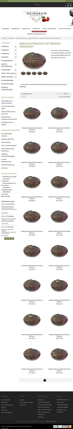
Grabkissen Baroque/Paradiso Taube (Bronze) (32, 266)
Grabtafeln (36, 28)
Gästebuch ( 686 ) (7, 201)
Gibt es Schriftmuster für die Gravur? (8, 113)
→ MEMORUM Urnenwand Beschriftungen (5, 194)
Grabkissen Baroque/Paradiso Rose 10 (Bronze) (59, 369)
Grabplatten (26, 28)
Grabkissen (5, 28)
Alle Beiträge (9, 239)
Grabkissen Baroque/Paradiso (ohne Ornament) (31, 128)
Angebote (22, 400)
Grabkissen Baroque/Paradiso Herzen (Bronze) (59, 197)
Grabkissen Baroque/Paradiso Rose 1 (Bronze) (59, 266)
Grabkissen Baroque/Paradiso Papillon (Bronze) (59, 232)
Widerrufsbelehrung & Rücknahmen (7, 150)
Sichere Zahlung (6, 142)
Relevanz (66, 94)
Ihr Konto (4, 396)
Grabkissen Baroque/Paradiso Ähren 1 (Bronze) (59, 128)
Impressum (4, 168)
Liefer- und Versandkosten (9, 145)
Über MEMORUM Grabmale (6, 135)
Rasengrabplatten (7, 60)
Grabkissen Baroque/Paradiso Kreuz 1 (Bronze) (32, 232)
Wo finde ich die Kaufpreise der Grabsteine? (9, 118)
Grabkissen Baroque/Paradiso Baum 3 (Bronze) (32, 197)
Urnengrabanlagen (7, 80)
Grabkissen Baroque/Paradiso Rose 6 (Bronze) (32, 369)
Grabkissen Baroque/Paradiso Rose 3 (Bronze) (59, 301)
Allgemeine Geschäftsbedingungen (8, 155)
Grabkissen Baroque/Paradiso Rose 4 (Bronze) (32, 335)
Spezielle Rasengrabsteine (6, 65)
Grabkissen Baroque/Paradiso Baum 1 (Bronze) (32, 163)
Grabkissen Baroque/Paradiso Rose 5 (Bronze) (59, 335)
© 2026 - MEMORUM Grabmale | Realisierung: (13, 426)
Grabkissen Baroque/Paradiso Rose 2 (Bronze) (32, 301)
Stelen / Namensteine (49, 28)
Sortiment (5, 43)
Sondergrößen (6, 70)
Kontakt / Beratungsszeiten (6, 160)
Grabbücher (16, 28)
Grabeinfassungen (7, 84)
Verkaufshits (22, 405)
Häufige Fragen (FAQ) (7, 139)
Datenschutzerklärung (7, 164)
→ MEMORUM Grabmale (8, 176)
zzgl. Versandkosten (51, 421)
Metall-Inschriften (64, 28)
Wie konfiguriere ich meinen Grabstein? (7, 102)
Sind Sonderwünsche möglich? (7, 123)
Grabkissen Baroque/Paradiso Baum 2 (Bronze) (59, 163)
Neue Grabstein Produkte (26, 402)
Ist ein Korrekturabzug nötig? (7, 107)
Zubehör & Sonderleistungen (37, 33)
